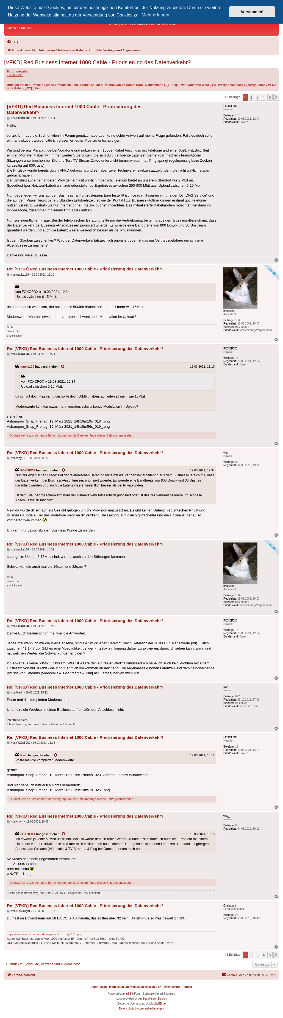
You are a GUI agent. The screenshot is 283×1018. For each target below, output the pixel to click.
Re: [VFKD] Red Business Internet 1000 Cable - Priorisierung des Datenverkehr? (85, 269)
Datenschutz (172, 986)
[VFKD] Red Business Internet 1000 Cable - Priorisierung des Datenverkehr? (97, 62)
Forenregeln (15, 74)
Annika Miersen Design (152, 998)
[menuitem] (12, 42)
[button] (276, 97)
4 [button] (264, 97)
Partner (187, 986)
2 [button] (251, 97)
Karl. (23, 755)
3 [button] (258, 97)
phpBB (127, 993)
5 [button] (270, 97)
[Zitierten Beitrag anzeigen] (62, 366)
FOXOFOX (27, 470)
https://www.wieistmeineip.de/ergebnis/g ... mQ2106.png (44, 934)
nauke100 (27, 366)
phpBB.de (160, 1003)
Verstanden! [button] (252, 12)
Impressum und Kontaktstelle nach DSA (135, 986)
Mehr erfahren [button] (156, 15)
